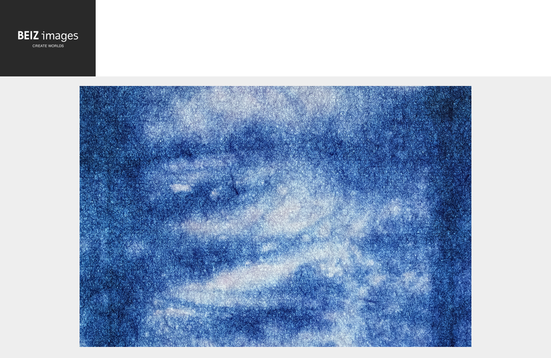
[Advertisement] (323, 40)
